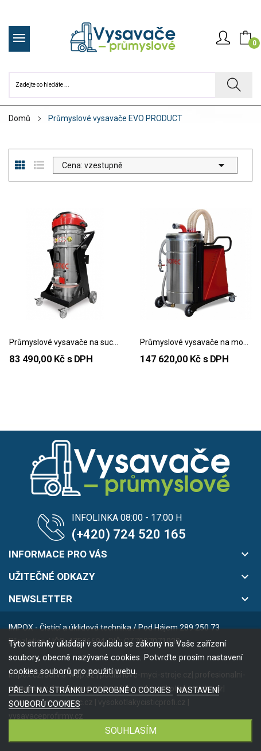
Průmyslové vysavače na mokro (196, 342)
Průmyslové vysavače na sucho (65, 342)
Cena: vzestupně (145, 165)
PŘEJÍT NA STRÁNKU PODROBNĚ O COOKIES (91, 690)
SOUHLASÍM (131, 730)
